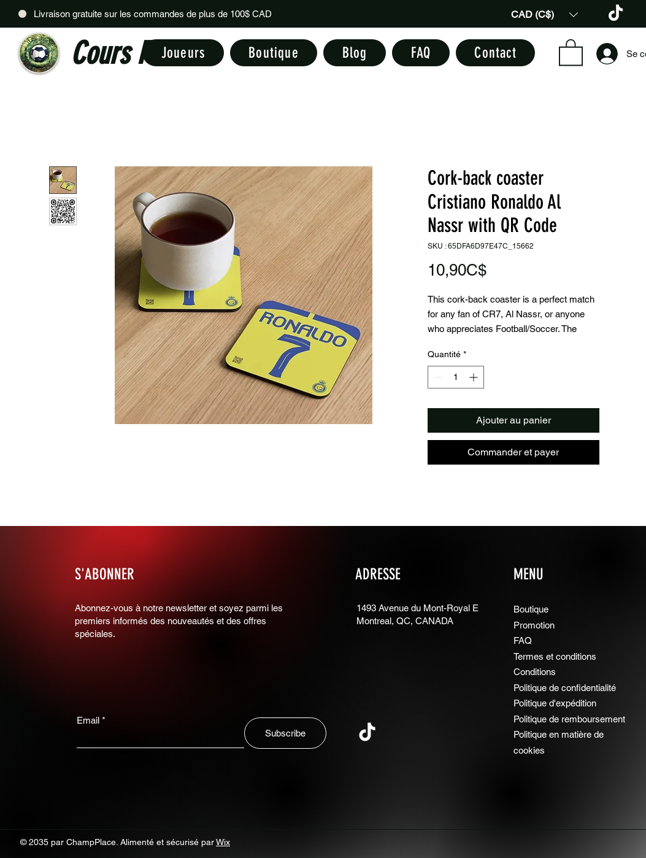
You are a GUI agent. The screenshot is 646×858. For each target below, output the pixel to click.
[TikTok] (615, 13)
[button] (544, 14)
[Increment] (474, 377)
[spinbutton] (456, 377)
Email (88, 720)
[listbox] (544, 14)
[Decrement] (437, 377)
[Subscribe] (285, 733)
